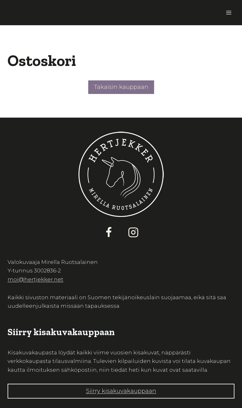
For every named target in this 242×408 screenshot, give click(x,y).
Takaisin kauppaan (121, 87)
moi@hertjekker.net (35, 279)
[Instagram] (133, 232)
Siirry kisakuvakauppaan (121, 391)
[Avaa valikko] (228, 12)
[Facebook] (108, 232)
